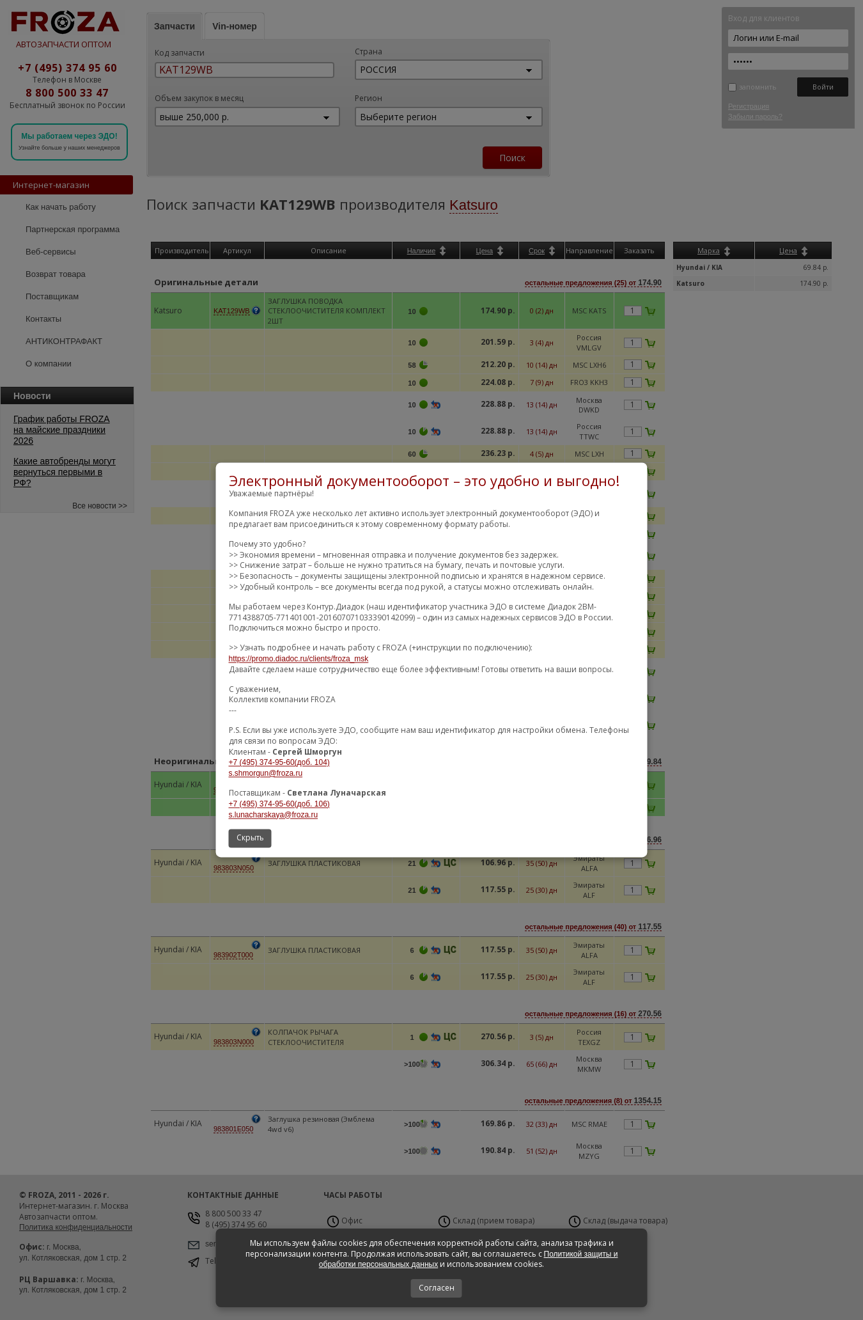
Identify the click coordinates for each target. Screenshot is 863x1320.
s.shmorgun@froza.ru (266, 773)
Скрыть (250, 838)
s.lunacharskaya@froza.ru (273, 814)
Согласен (437, 1287)
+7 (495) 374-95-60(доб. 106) (279, 803)
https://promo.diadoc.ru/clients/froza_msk (299, 658)
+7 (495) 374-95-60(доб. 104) (279, 762)
